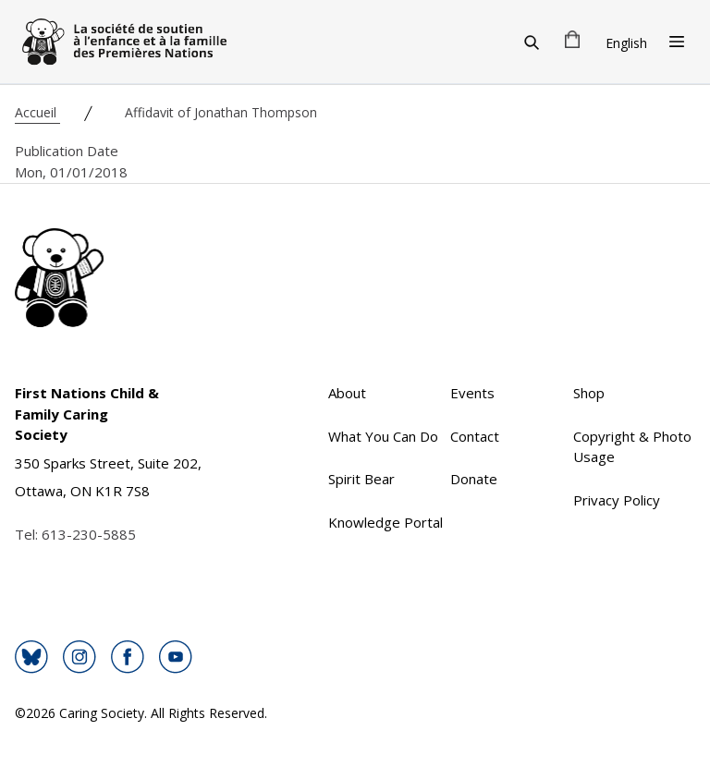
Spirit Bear (361, 478)
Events (472, 393)
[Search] (531, 41)
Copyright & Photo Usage (632, 447)
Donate (473, 478)
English (626, 43)
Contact (474, 436)
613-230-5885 (89, 534)
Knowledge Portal (385, 522)
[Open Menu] (676, 41)
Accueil (37, 112)
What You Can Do (383, 436)
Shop (589, 393)
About (347, 393)
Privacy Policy (616, 500)
